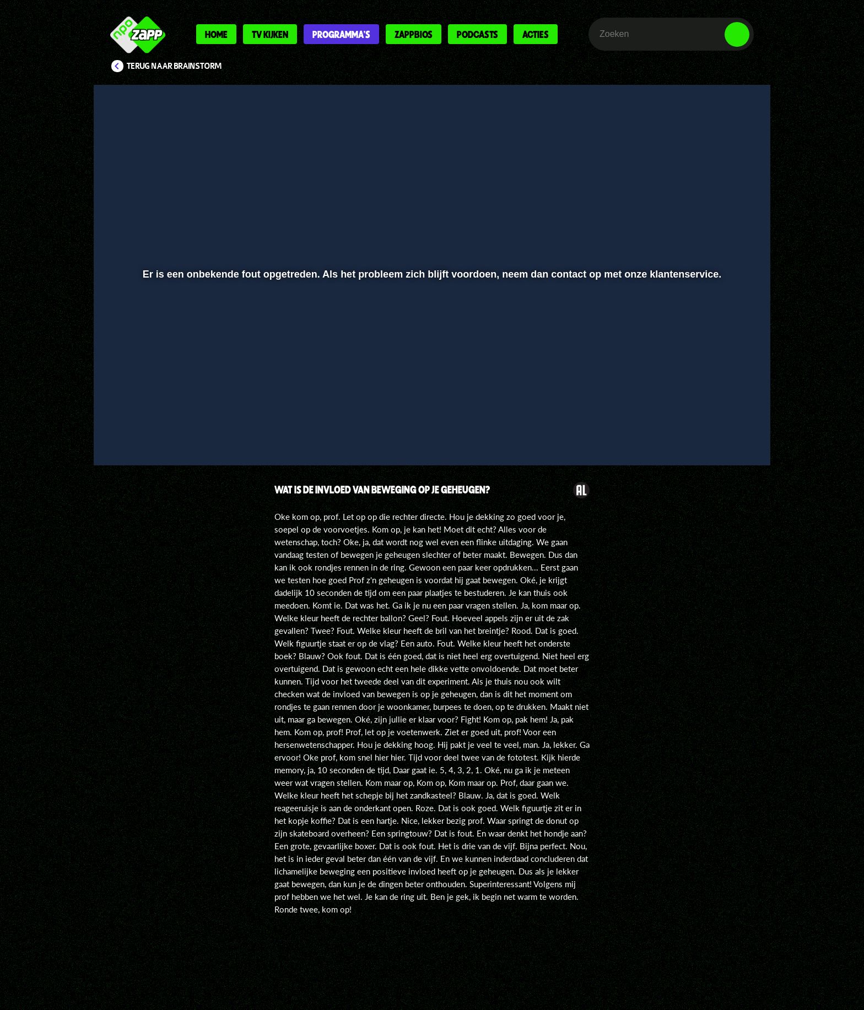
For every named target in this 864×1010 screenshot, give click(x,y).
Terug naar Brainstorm (174, 66)
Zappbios (414, 34)
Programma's (341, 34)
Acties (535, 34)
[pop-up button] (703, 428)
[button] (138, 428)
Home (216, 34)
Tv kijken (270, 34)
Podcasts (477, 34)
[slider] (430, 405)
